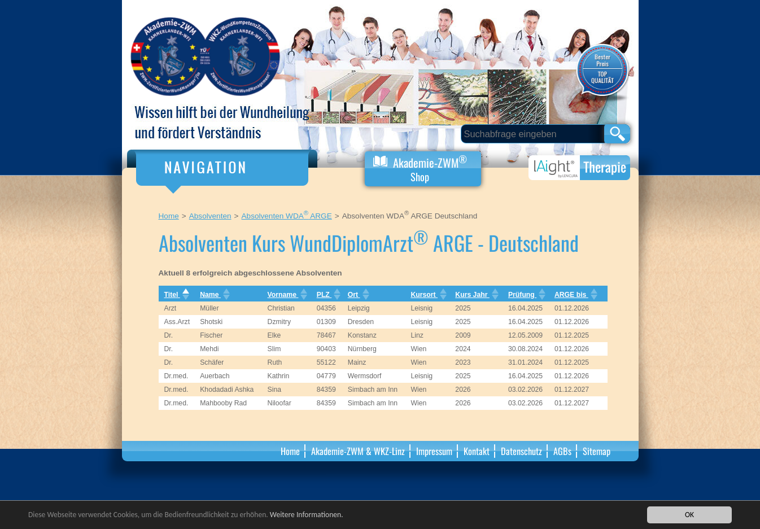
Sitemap (596, 451)
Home (169, 216)
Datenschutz (521, 451)
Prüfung (525, 295)
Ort (357, 295)
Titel (175, 295)
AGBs (562, 451)
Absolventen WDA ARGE (287, 216)
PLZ (328, 295)
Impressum (434, 451)
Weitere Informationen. (306, 515)
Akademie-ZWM (420, 168)
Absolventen (210, 216)
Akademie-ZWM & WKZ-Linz (358, 451)
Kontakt (477, 451)
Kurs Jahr (475, 295)
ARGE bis (574, 295)
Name (214, 295)
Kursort (427, 295)
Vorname (286, 295)
